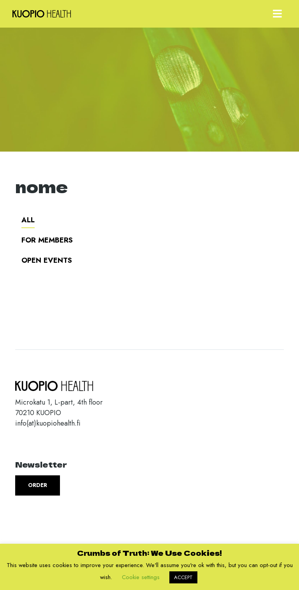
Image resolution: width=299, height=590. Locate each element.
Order (37, 485)
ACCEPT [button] (183, 577)
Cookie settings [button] (141, 577)
